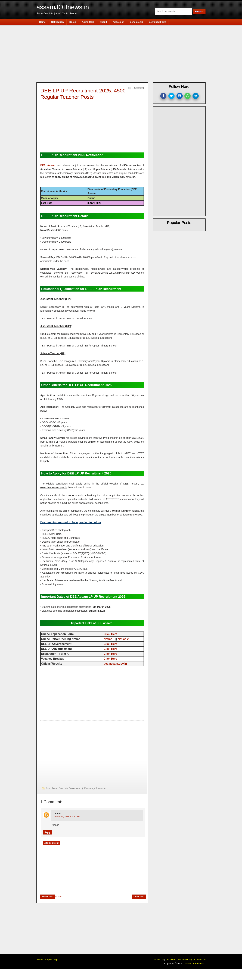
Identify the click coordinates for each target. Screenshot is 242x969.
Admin (57, 813)
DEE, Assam (47, 165)
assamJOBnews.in (62, 7)
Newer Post (47, 896)
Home (58, 896)
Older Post (139, 896)
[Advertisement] (122, 53)
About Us (159, 959)
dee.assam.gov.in (115, 663)
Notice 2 (123, 638)
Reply (47, 832)
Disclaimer (171, 959)
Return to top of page (47, 959)
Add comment (51, 843)
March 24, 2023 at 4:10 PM (67, 816)
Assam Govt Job (60, 788)
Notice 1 (109, 638)
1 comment (138, 88)
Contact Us (200, 959)
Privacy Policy (185, 959)
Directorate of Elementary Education (87, 788)
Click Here (110, 634)
